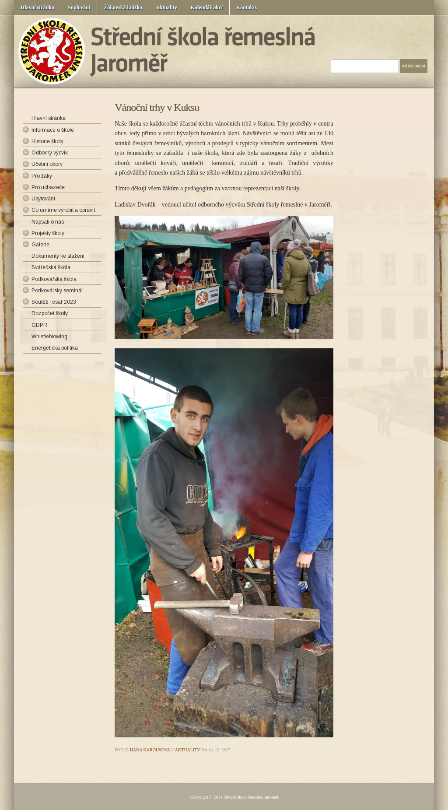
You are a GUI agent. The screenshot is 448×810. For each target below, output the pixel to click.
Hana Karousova (150, 749)
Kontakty (247, 7)
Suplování (79, 7)
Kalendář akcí (207, 7)
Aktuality (166, 7)
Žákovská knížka (123, 7)
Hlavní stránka (37, 7)
